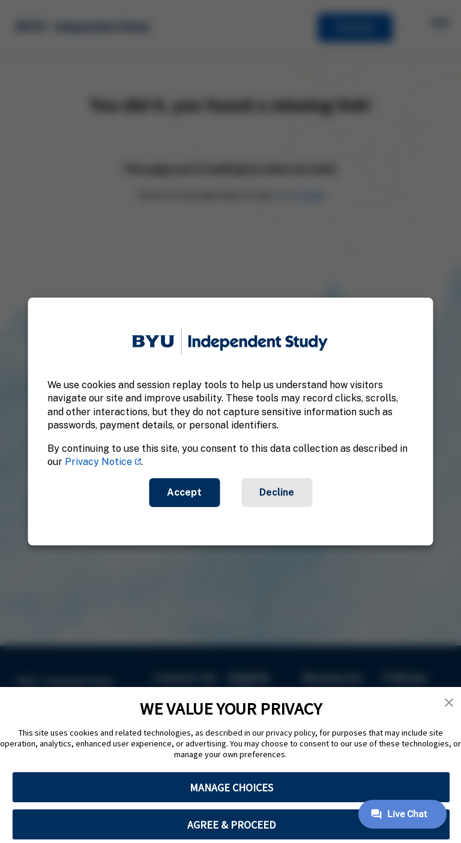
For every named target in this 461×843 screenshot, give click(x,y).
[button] (449, 702)
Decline (276, 492)
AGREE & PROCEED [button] (231, 825)
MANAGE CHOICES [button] (231, 787)
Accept (184, 492)
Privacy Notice (98, 461)
